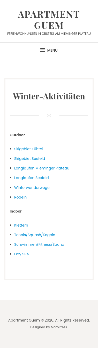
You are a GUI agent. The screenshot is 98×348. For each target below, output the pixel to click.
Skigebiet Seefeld (29, 158)
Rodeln (20, 197)
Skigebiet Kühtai (28, 149)
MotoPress (59, 327)
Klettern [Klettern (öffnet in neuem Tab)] (21, 225)
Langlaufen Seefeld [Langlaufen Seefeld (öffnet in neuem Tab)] (31, 177)
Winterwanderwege (32, 187)
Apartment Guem (49, 19)
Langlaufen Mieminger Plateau (41, 168)
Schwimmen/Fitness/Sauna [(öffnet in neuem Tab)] (39, 244)
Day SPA (21, 254)
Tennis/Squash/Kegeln (34, 234)
